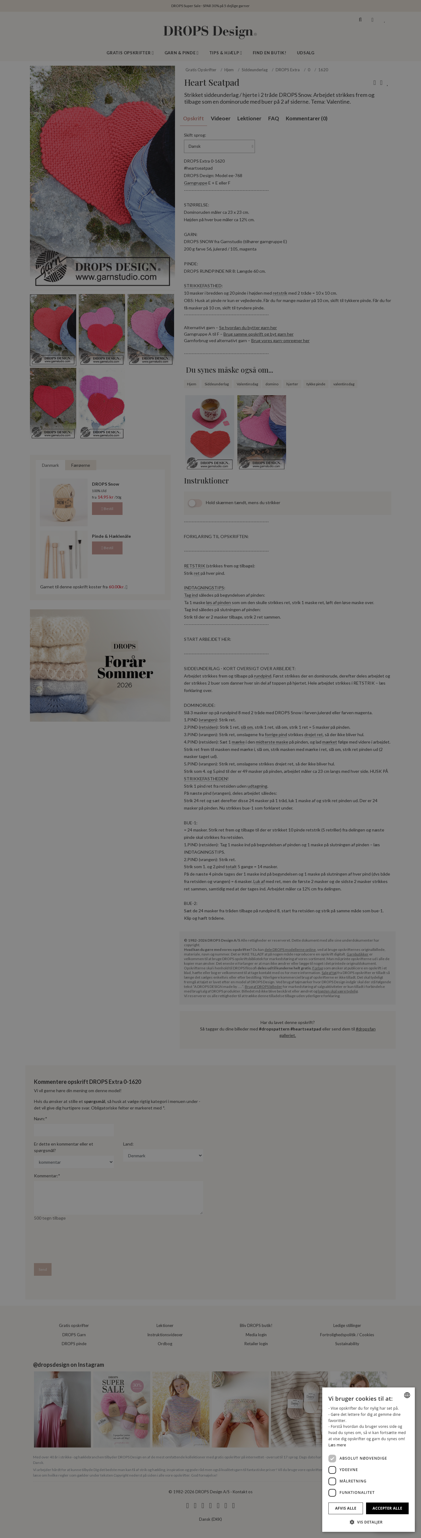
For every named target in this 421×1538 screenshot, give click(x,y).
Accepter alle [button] (387, 1508)
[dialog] (368, 1459)
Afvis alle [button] (345, 1508)
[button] (368, 1522)
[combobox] (407, 1395)
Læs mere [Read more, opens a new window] (337, 1445)
